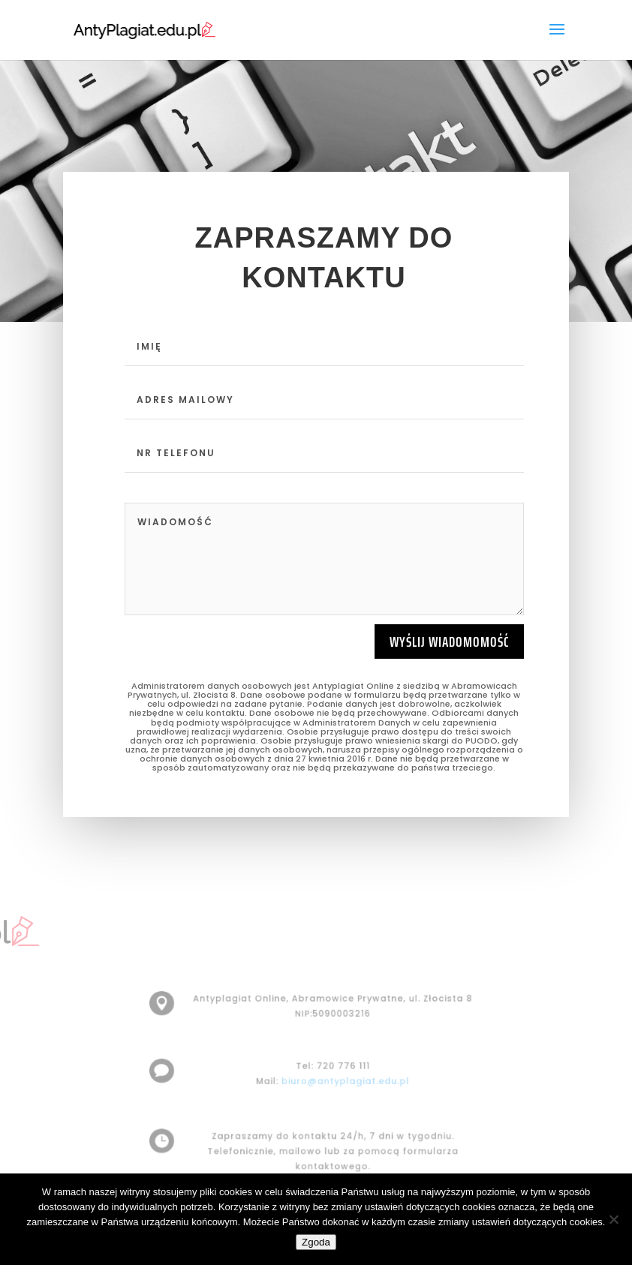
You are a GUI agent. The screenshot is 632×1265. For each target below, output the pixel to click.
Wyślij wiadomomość (449, 641)
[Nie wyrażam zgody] (613, 1219)
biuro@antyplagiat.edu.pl (344, 1080)
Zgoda (316, 1242)
